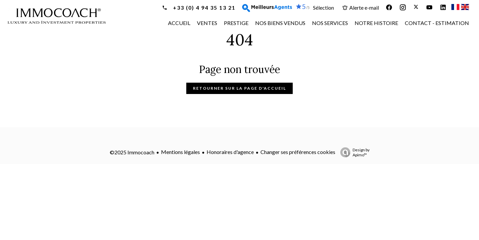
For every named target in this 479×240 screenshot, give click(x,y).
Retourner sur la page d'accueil (239, 88)
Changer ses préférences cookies (297, 152)
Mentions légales (180, 152)
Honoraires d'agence (230, 152)
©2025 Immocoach (132, 152)
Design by (353, 152)
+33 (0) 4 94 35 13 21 (203, 7)
